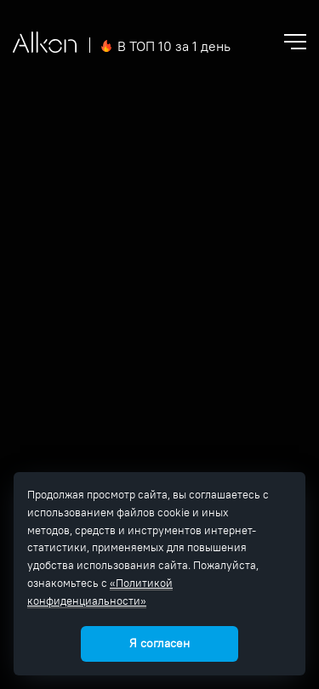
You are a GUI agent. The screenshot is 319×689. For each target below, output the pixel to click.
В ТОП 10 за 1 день (174, 46)
